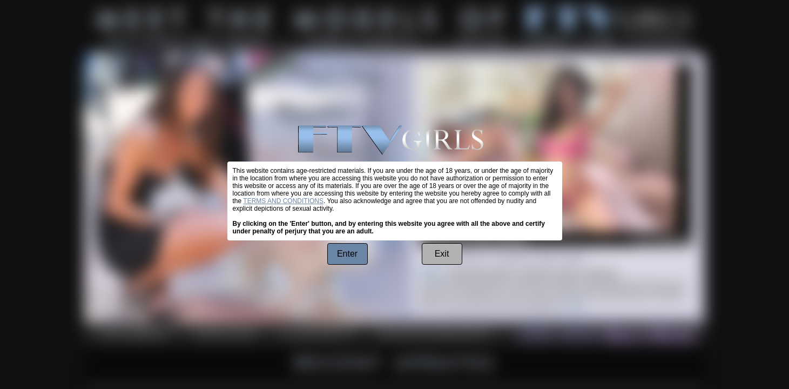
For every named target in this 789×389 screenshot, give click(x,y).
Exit (442, 253)
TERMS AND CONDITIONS (283, 201)
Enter (347, 253)
